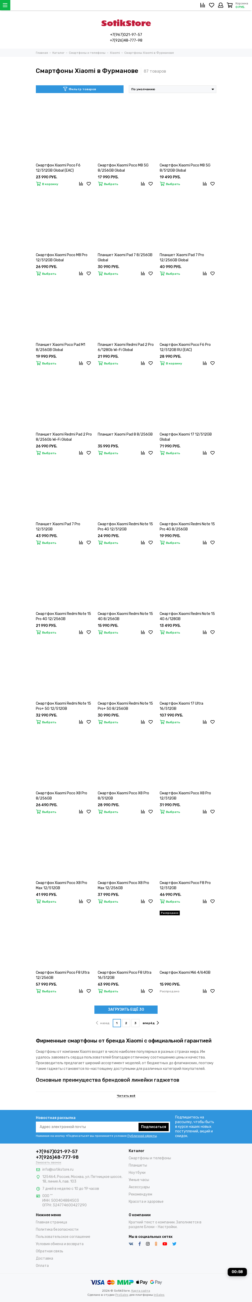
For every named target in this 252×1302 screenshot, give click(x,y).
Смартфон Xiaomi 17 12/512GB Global (186, 437)
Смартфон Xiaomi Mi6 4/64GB (185, 972)
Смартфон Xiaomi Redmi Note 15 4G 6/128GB (187, 616)
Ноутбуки (137, 1172)
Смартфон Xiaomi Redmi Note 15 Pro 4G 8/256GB (187, 526)
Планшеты (138, 1165)
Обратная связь (49, 1251)
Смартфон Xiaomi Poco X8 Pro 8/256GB (61, 796)
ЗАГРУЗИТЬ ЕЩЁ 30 (126, 1009)
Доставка (44, 1258)
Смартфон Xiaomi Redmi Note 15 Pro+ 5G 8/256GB (125, 706)
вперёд (151, 1023)
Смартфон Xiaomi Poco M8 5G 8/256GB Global (123, 168)
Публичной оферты (142, 1136)
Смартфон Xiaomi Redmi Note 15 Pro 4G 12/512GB (125, 526)
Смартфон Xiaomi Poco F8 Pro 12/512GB (185, 885)
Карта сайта (140, 1290)
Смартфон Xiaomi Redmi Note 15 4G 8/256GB (125, 616)
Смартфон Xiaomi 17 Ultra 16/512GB (181, 706)
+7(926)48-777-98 (126, 40)
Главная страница (51, 1222)
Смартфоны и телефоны (150, 1158)
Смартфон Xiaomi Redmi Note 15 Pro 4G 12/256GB (63, 616)
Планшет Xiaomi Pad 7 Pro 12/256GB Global (182, 257)
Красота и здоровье (146, 1201)
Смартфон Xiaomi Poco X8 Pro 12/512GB (185, 796)
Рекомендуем (140, 1194)
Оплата (42, 1265)
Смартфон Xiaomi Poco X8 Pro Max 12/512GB (61, 885)
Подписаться (153, 1127)
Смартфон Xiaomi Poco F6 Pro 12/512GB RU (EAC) (185, 347)
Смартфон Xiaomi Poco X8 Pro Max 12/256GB (123, 885)
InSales (159, 1295)
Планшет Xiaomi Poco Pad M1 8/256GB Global (60, 347)
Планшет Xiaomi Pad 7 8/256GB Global (125, 257)
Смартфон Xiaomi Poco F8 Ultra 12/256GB (63, 975)
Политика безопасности (57, 1229)
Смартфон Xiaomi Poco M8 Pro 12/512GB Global (61, 257)
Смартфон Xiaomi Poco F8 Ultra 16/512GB (124, 975)
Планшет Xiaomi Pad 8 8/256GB (125, 434)
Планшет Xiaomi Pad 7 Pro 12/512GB (58, 526)
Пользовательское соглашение (63, 1237)
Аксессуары (139, 1187)
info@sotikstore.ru (58, 1169)
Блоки (149, 1227)
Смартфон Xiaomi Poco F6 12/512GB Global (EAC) (58, 168)
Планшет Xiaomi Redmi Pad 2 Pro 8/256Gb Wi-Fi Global (64, 437)
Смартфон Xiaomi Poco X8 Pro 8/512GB (123, 796)
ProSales (121, 1295)
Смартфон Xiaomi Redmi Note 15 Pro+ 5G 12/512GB (63, 706)
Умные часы (139, 1180)
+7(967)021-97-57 (126, 35)
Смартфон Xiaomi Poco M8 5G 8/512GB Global (185, 168)
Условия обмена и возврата (60, 1244)
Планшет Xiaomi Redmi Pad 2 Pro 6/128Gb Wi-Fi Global (126, 347)
